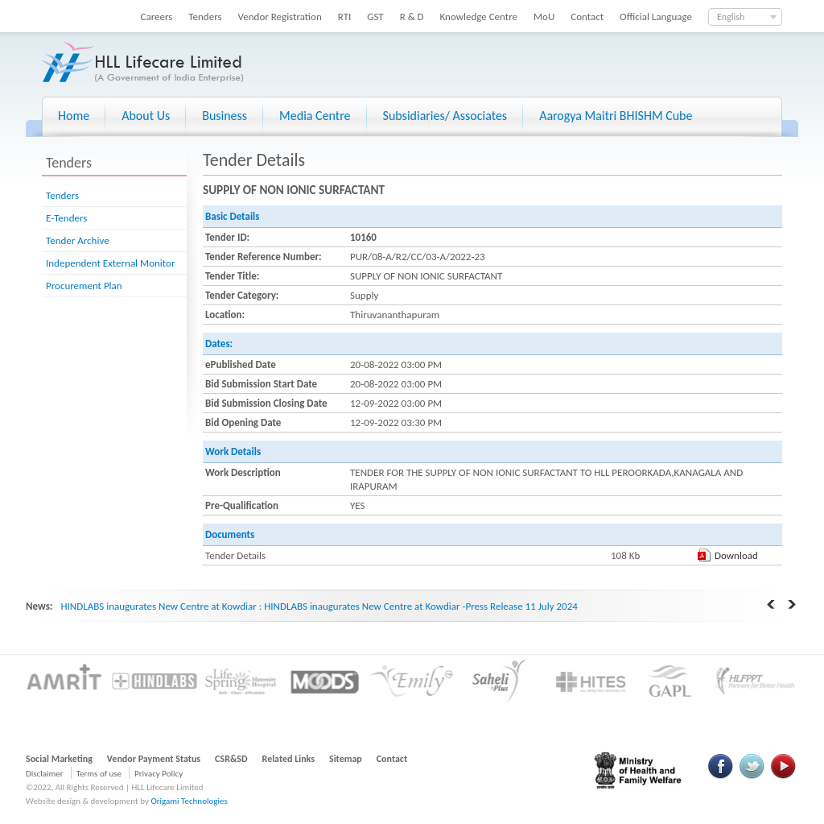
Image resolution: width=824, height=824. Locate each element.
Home (73, 115)
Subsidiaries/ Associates (445, 115)
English (730, 17)
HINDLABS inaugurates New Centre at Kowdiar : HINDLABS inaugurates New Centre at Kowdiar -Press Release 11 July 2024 (318, 606)
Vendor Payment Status (153, 758)
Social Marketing (59, 758)
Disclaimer (45, 773)
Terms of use (99, 773)
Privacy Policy (158, 773)
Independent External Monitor (110, 263)
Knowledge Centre (478, 16)
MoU (544, 16)
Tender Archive (77, 240)
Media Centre (314, 115)
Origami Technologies (188, 801)
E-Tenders (66, 218)
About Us (146, 115)
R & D (412, 16)
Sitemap (345, 758)
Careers (157, 16)
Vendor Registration (280, 16)
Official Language (656, 16)
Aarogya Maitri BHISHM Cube (615, 115)
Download (736, 555)
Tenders (204, 16)
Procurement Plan (84, 285)
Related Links (288, 758)
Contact (587, 16)
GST (375, 16)
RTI (345, 16)
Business (224, 115)
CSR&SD (231, 758)
